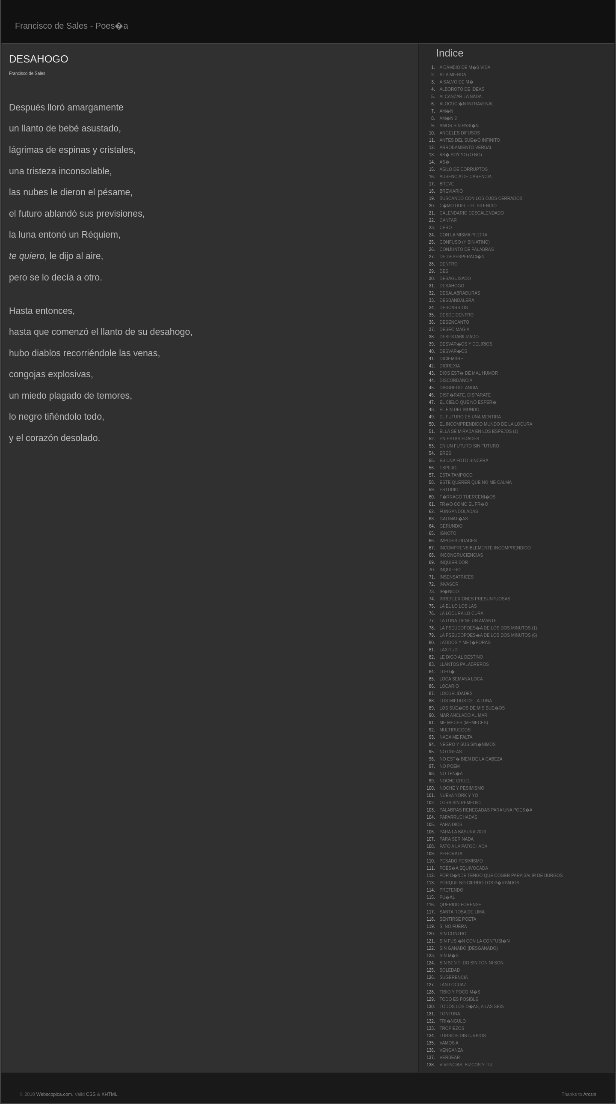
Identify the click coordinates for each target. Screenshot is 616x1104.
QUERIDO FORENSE (460, 904)
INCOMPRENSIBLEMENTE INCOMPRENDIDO (484, 548)
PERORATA (450, 853)
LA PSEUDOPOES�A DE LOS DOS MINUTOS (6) (488, 635)
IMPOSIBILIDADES (458, 540)
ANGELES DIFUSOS (459, 133)
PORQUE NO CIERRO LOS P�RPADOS (479, 882)
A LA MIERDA (452, 74)
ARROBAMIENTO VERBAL (465, 147)
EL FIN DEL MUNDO (459, 409)
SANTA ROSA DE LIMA (461, 912)
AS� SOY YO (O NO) (460, 154)
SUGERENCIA (453, 977)
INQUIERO (449, 569)
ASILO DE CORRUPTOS (463, 169)
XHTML (109, 1094)
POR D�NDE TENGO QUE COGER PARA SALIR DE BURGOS (501, 875)
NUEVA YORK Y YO (458, 795)
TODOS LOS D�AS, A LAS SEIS (471, 1006)
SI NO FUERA (453, 926)
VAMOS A (448, 1043)
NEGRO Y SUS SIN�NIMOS (467, 744)
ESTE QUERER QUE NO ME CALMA (475, 482)
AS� (444, 162)
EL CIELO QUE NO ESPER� (468, 402)
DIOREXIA (449, 366)
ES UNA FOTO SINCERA (463, 460)
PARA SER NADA (456, 839)
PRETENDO (451, 890)
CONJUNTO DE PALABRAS (466, 249)
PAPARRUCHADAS (458, 817)
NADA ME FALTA (455, 737)
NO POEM (449, 766)
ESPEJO (447, 467)
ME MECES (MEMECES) (463, 722)
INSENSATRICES (456, 577)
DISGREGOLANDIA (458, 387)
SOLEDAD (449, 970)
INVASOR (448, 584)
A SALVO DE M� (456, 82)
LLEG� (447, 671)
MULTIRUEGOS (455, 730)
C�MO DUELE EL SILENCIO (468, 205)
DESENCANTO (454, 322)
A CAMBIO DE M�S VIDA (464, 67)
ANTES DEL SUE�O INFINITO (469, 140)
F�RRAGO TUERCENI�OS (467, 497)
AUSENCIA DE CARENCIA (465, 176)
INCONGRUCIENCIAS (461, 555)
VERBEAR (449, 1057)
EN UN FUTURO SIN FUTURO (469, 446)
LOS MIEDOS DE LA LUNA (465, 700)
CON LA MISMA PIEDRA (463, 235)
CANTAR (447, 220)
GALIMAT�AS (453, 518)
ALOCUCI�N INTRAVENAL (466, 103)
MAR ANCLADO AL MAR (463, 715)
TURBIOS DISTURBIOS (462, 1035)
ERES (445, 453)
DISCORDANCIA (455, 380)
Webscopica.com (54, 1094)
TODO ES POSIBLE (458, 999)
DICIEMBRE (451, 358)
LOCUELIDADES (455, 693)
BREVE (446, 184)
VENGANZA (451, 1050)
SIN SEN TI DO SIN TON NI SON (471, 963)
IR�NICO (449, 591)
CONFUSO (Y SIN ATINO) (464, 242)
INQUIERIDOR (453, 562)
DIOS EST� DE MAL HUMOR (468, 373)
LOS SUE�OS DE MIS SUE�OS (472, 708)
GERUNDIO (450, 526)
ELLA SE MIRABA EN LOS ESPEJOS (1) (478, 431)
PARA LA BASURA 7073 (462, 831)
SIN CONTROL (453, 933)
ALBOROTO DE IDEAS (461, 89)
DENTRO (448, 264)
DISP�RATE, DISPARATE (465, 395)
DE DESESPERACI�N (461, 256)
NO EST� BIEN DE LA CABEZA (470, 759)
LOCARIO (449, 686)
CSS (91, 1094)
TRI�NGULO (452, 1021)
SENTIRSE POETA (457, 919)
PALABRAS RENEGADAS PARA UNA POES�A (485, 810)
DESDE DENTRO (456, 315)
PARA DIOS (450, 824)
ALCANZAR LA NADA (460, 96)
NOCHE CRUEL (455, 781)
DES (443, 271)
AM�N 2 (448, 118)
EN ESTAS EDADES (459, 438)
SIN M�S (448, 955)
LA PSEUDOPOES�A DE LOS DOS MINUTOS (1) (488, 628)
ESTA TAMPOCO (455, 475)
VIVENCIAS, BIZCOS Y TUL (466, 1064)
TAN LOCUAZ (452, 984)
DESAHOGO (451, 285)
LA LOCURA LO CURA (461, 613)
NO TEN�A (450, 773)
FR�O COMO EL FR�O (463, 504)
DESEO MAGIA (454, 329)
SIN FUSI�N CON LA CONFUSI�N (474, 941)
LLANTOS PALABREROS (464, 664)
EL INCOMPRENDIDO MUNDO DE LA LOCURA (485, 424)
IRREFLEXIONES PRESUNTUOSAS (474, 599)
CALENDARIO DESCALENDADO (471, 213)
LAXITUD (448, 649)
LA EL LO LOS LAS (458, 606)
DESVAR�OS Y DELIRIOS (465, 344)
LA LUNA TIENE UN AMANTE (468, 620)
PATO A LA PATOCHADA (463, 846)
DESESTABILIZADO (459, 336)
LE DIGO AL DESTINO (461, 657)
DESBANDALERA (456, 300)
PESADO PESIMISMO (461, 861)
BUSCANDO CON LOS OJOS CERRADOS (480, 198)
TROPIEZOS (451, 1028)
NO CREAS (450, 751)
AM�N (446, 111)
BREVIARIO (450, 191)
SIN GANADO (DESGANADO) (468, 948)
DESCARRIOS (453, 307)
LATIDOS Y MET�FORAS (464, 642)
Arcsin (589, 1094)
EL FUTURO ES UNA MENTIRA (470, 417)
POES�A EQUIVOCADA (463, 868)
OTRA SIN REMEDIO (459, 802)
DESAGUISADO (455, 278)
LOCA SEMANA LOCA (461, 679)
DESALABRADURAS (459, 293)
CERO (445, 227)
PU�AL (447, 897)
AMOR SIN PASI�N (459, 125)
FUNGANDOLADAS (458, 511)
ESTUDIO (448, 489)
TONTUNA (449, 1014)
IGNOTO (447, 533)
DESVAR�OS (453, 351)
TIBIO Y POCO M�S (459, 992)
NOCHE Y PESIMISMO (461, 788)
